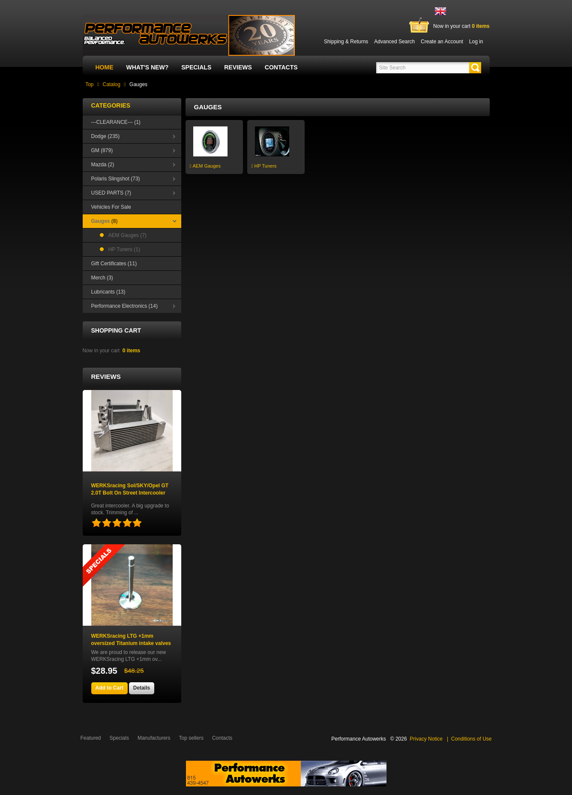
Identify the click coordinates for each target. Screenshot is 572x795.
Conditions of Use (471, 739)
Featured (91, 738)
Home (105, 67)
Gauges (138, 84)
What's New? (147, 67)
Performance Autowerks (358, 739)
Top (89, 84)
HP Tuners (264, 165)
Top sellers (191, 738)
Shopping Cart (116, 330)
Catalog (111, 84)
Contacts (281, 67)
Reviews (238, 67)
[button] (475, 67)
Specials (196, 67)
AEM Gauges (205, 165)
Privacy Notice (426, 739)
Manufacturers (154, 738)
